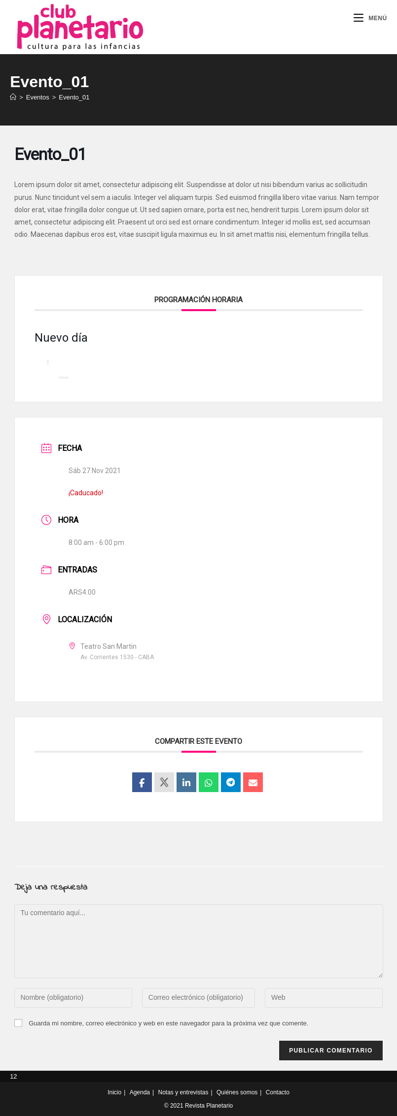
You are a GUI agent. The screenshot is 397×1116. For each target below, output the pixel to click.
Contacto (277, 1092)
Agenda (140, 1092)
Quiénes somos (237, 1092)
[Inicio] (13, 97)
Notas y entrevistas (183, 1092)
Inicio (114, 1092)
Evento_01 (74, 97)
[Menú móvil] (370, 18)
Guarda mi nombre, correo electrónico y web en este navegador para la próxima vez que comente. (168, 1023)
